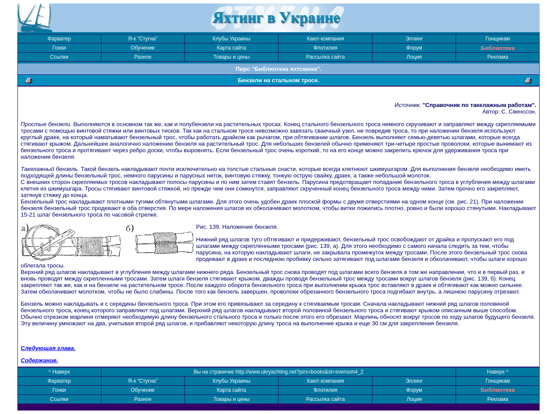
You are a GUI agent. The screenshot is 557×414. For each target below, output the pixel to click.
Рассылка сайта (325, 57)
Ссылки (59, 57)
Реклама (497, 57)
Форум (414, 48)
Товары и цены (231, 57)
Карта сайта (231, 48)
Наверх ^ (498, 372)
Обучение (143, 48)
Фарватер (59, 39)
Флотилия (326, 48)
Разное (142, 57)
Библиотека (498, 48)
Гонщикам (498, 39)
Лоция (414, 57)
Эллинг (414, 39)
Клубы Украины (232, 39)
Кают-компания (325, 39)
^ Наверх (59, 372)
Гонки (59, 48)
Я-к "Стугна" (143, 39)
